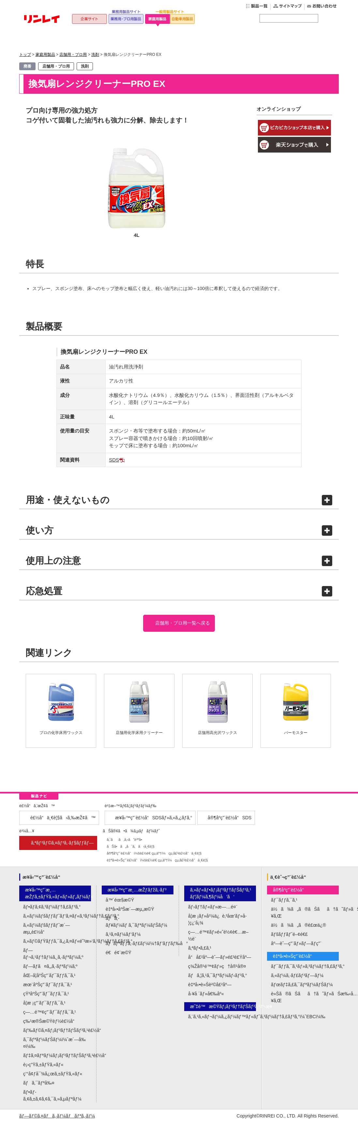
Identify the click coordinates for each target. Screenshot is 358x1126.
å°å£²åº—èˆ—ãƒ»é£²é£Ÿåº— (219, 960)
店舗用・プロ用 (73, 54)
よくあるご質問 (242, 39)
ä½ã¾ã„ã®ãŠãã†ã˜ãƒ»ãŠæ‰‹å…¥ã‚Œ (305, 916)
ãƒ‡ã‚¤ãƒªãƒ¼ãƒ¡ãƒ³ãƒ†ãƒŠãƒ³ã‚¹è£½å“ (57, 1058)
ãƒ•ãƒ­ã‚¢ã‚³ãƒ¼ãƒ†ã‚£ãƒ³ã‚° (52, 910)
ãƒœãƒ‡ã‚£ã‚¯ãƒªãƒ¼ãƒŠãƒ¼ (302, 987)
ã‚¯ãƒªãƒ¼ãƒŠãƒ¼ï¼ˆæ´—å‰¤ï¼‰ (54, 1046)
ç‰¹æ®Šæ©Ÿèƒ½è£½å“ (50, 1024)
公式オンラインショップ (306, 39)
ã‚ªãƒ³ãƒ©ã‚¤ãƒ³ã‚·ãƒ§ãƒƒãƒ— (62, 845)
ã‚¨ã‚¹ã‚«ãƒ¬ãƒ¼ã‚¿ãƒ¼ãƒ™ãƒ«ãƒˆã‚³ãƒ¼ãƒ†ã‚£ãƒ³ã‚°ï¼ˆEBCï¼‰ (222, 1019)
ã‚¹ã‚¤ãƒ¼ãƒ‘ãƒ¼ (123, 937)
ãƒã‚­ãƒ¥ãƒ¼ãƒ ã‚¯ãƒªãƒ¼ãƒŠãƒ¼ (136, 925)
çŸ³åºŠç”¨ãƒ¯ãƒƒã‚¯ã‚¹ (46, 997)
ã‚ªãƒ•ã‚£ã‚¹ (199, 951)
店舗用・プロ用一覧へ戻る (182, 624)
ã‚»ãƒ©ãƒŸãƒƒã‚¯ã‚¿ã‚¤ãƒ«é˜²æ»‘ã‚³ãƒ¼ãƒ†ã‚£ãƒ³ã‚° (57, 944)
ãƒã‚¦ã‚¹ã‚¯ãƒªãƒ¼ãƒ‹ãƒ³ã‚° (217, 978)
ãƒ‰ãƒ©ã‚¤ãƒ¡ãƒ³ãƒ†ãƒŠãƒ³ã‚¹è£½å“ (57, 1033)
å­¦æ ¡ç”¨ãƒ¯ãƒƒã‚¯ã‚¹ (44, 1006)
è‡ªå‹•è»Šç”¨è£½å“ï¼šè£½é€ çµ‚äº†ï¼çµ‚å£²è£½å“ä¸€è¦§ (157, 863)
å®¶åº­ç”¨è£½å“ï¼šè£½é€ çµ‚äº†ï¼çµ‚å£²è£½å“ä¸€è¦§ (154, 856)
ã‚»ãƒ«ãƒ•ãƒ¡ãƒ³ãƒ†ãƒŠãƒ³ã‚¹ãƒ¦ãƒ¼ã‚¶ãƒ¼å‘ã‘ (220, 896)
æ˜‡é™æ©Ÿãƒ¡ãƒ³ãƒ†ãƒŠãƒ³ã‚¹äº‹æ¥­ (223, 1009)
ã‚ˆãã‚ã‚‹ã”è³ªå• (126, 842)
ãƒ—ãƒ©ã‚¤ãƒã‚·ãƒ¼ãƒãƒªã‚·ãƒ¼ (57, 1119)
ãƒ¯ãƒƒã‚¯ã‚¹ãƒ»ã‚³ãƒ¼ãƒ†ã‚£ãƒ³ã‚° (305, 969)
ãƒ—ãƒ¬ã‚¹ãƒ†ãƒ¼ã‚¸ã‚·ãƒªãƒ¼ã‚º (53, 957)
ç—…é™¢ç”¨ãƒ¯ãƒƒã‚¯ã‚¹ (49, 1015)
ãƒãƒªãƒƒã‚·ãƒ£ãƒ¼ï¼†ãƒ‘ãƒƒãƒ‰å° (139, 946)
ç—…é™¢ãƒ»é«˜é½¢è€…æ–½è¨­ (218, 939)
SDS (114, 460)
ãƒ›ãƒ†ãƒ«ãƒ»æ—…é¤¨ (212, 910)
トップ (51, 39)
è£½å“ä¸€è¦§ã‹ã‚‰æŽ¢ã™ (63, 820)
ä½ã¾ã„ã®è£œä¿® (298, 928)
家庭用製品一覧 (115, 39)
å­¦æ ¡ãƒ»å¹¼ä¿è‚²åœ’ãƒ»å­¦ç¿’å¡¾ (217, 923)
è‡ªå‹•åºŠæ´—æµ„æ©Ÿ (130, 912)
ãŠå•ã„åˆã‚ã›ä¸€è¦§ (130, 849)
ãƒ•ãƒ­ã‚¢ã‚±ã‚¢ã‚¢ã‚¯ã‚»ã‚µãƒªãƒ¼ (52, 1099)
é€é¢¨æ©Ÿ (118, 955)
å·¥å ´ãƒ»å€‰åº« (206, 997)
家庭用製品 (45, 54)
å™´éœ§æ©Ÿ (120, 903)
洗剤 (95, 54)
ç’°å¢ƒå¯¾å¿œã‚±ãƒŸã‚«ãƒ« (52, 1077)
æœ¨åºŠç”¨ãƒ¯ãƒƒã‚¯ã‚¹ (47, 987)
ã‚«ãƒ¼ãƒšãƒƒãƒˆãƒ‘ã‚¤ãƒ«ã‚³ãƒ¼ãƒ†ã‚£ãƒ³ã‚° (57, 919)
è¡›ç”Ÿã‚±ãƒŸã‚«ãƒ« (43, 1067)
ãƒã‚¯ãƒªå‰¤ (38, 1086)
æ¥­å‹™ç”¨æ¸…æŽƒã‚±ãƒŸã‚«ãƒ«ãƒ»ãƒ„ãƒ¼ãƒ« (58, 896)
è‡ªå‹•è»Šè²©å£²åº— (209, 987)
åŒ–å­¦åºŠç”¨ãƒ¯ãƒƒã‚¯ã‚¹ (49, 978)
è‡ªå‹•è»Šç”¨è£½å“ (294, 959)
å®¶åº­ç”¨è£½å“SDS (229, 820)
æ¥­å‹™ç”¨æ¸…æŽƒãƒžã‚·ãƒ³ (137, 893)
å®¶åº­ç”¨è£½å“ (290, 893)
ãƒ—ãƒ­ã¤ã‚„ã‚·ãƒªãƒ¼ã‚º (50, 969)
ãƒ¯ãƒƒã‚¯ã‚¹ (284, 903)
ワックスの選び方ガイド (178, 39)
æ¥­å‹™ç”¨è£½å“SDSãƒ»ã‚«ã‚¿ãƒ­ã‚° (153, 820)
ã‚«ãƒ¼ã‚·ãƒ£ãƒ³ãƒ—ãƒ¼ (297, 978)
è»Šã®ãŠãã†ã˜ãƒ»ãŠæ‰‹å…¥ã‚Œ (305, 1000)
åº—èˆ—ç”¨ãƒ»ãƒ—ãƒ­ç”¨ (296, 946)
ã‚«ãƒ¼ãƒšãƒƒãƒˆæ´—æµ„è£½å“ (46, 932)
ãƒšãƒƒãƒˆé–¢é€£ (289, 937)
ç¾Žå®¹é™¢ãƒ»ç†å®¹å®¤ (217, 969)
